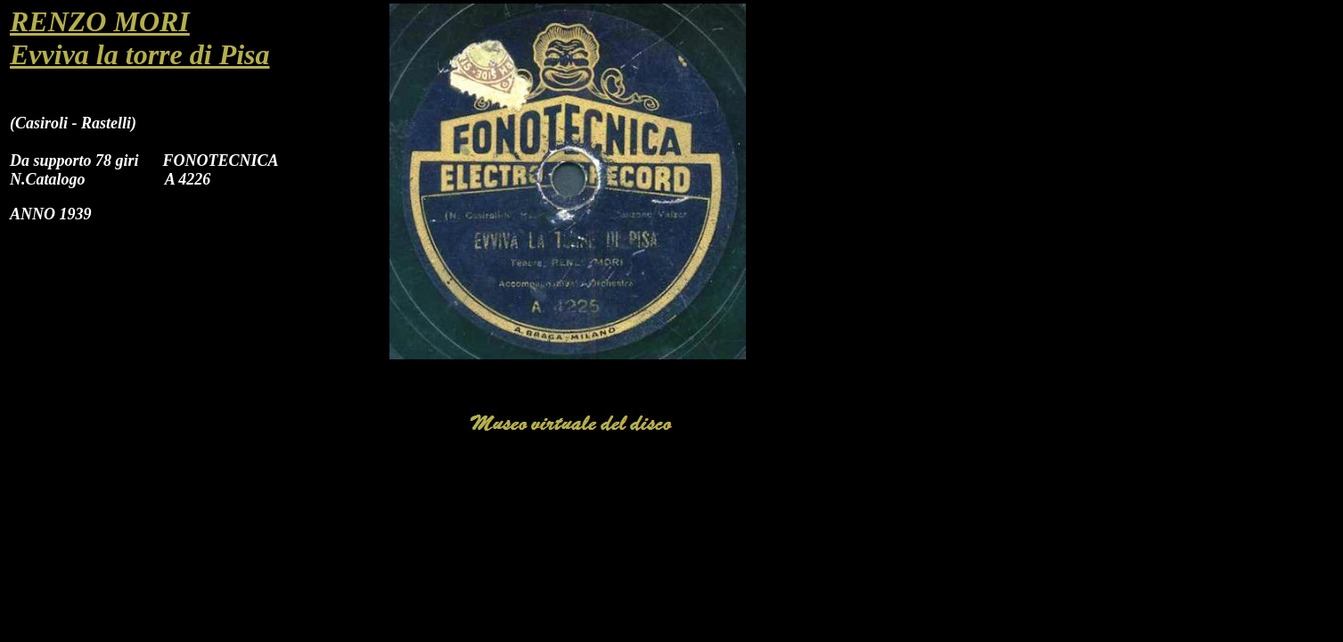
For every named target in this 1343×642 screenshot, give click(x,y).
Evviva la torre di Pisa (140, 54)
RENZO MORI (100, 21)
